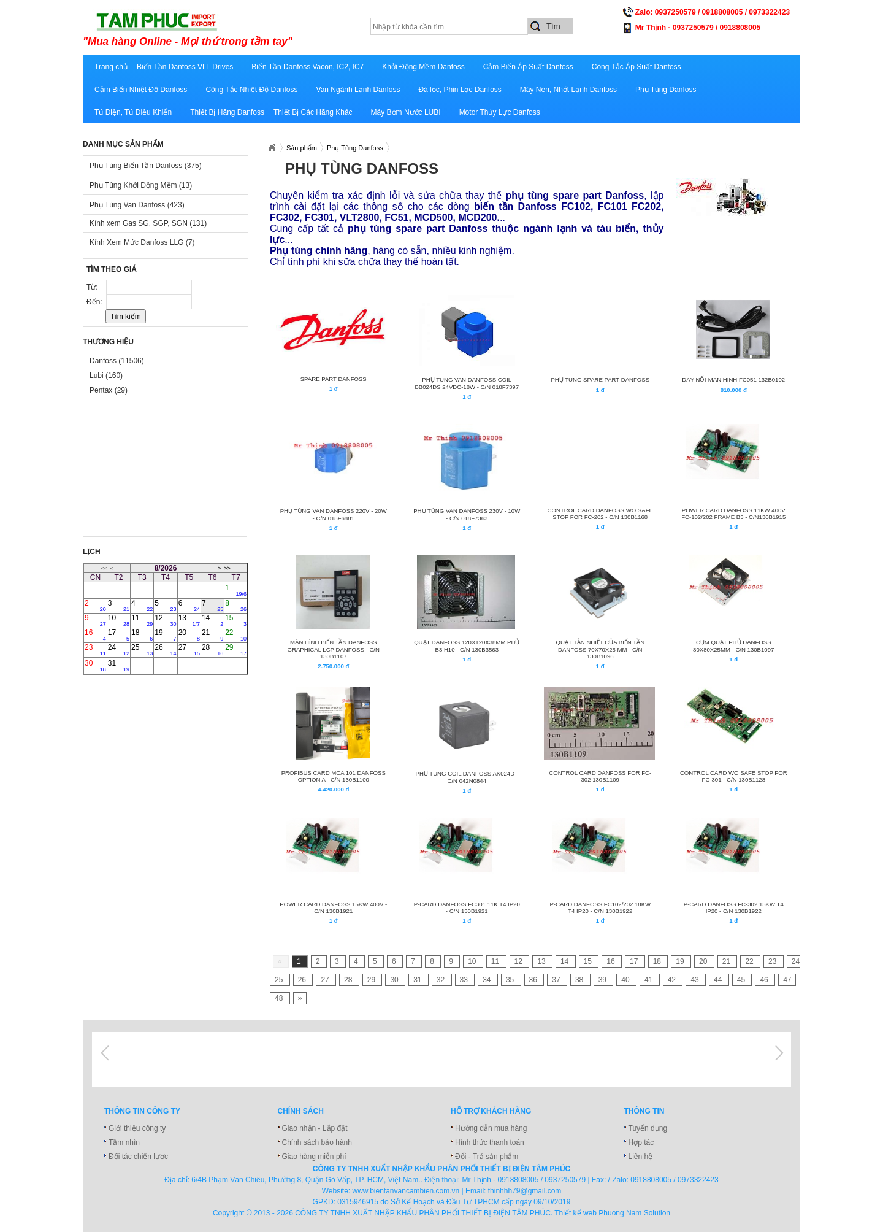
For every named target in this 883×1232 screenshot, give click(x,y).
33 (465, 980)
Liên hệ (641, 1156)
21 (212, 635)
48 (280, 998)
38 (580, 980)
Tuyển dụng (648, 1128)
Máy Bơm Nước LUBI (406, 112)
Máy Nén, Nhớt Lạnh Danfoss (568, 89)
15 (236, 620)
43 (695, 980)
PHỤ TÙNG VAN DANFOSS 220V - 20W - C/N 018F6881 (333, 514)
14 (212, 620)
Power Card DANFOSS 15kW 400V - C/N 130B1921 (333, 907)
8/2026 (166, 568)
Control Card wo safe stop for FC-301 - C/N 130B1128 (733, 776)
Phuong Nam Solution (634, 1213)
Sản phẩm (301, 148)
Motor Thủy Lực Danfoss (499, 112)
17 (118, 635)
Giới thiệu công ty (137, 1128)
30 (95, 665)
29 (236, 649)
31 (118, 665)
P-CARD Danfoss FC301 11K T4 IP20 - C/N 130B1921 (467, 907)
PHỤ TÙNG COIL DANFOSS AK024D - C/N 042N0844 (467, 777)
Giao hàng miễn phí (314, 1156)
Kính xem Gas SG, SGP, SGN (148, 223)
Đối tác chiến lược (138, 1156)
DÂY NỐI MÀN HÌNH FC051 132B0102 (733, 379)
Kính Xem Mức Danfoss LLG (142, 242)
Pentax (109, 390)
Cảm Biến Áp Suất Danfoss (528, 67)
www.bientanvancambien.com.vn (406, 1191)
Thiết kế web (575, 1213)
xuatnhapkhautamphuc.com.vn (234, 28)
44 (719, 980)
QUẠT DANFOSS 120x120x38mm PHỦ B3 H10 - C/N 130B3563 (466, 646)
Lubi (106, 375)
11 (142, 620)
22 (236, 635)
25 (142, 649)
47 (787, 980)
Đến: (95, 302)
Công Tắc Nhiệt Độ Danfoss (251, 89)
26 (165, 649)
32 (442, 980)
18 (142, 635)
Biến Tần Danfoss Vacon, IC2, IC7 (307, 67)
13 (189, 620)
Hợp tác (641, 1142)
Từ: (93, 287)
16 (95, 635)
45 (742, 980)
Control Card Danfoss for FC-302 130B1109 (600, 776)
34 (488, 980)
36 (534, 980)
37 (557, 980)
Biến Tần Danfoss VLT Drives (185, 67)
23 (95, 649)
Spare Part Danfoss (333, 378)
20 (189, 635)
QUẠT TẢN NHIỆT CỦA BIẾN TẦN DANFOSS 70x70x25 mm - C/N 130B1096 (600, 649)
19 (165, 635)
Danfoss (117, 360)
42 (673, 980)
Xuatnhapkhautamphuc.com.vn (272, 148)
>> (227, 568)
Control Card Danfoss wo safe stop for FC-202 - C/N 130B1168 (600, 513)
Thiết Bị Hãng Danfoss (227, 112)
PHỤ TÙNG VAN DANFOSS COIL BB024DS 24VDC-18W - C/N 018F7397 (467, 383)
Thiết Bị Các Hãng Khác (313, 112)
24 (118, 649)
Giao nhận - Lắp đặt (315, 1128)
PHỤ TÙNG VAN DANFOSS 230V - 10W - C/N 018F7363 (466, 514)
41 (649, 980)
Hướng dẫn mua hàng (491, 1128)
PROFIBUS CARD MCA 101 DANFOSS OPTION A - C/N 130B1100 (333, 776)
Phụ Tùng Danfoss (666, 89)
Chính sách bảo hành (317, 1142)
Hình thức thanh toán (489, 1142)
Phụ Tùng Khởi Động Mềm (141, 185)
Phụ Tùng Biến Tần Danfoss (146, 165)
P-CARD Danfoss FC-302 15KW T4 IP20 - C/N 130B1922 (734, 907)
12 (165, 620)
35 (511, 980)
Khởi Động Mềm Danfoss (423, 67)
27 (189, 649)
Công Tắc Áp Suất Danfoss (636, 67)
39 (603, 980)
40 (626, 980)
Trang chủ (111, 67)
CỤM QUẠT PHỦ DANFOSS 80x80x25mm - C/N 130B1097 (733, 646)
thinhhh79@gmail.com (525, 1191)
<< (104, 568)
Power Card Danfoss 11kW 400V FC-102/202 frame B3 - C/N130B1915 (733, 513)
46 (765, 980)
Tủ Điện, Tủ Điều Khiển (133, 112)
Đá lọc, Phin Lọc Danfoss (459, 89)
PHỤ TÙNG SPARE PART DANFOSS (600, 379)
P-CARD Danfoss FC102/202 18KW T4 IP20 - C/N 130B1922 (600, 907)
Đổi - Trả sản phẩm (486, 1156)
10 (118, 620)
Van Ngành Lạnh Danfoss (358, 89)
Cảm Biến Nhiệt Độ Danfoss (140, 89)
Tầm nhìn (124, 1142)
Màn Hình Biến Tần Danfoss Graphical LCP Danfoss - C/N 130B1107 (334, 649)
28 (212, 649)
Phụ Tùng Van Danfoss (137, 205)
